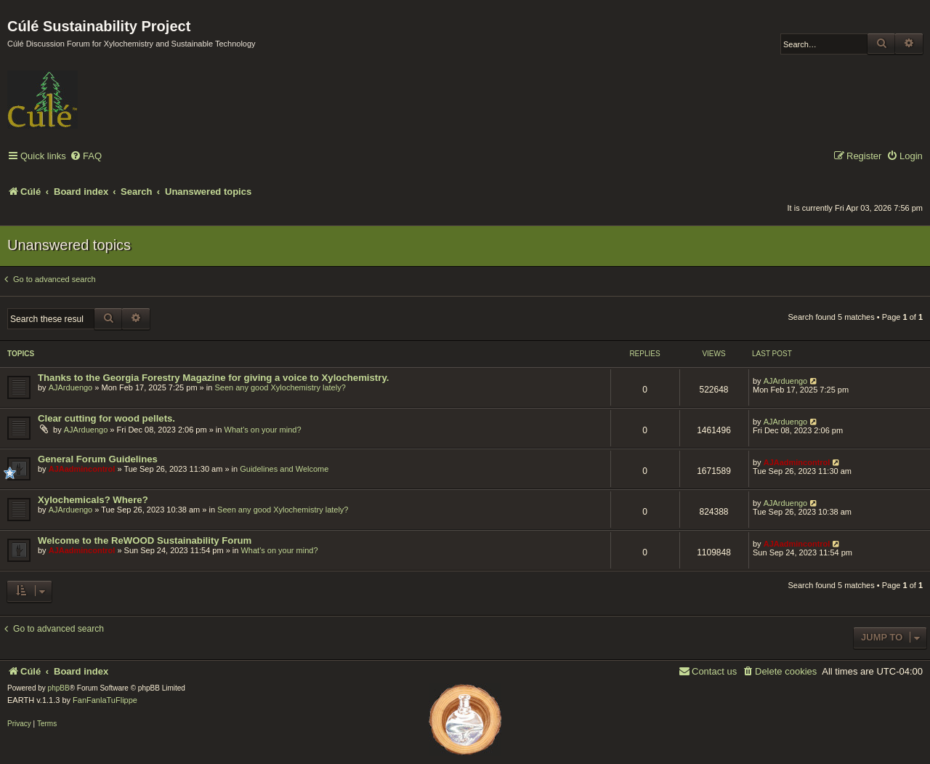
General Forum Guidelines (98, 459)
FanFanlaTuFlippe (105, 700)
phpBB (59, 688)
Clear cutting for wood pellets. (106, 418)
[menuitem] (86, 156)
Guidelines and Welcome (284, 469)
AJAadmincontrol (82, 469)
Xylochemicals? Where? (93, 499)
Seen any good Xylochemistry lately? (279, 387)
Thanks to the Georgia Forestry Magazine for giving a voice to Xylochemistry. (213, 377)
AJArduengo (71, 387)
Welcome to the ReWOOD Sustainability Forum (144, 540)
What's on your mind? (263, 429)
